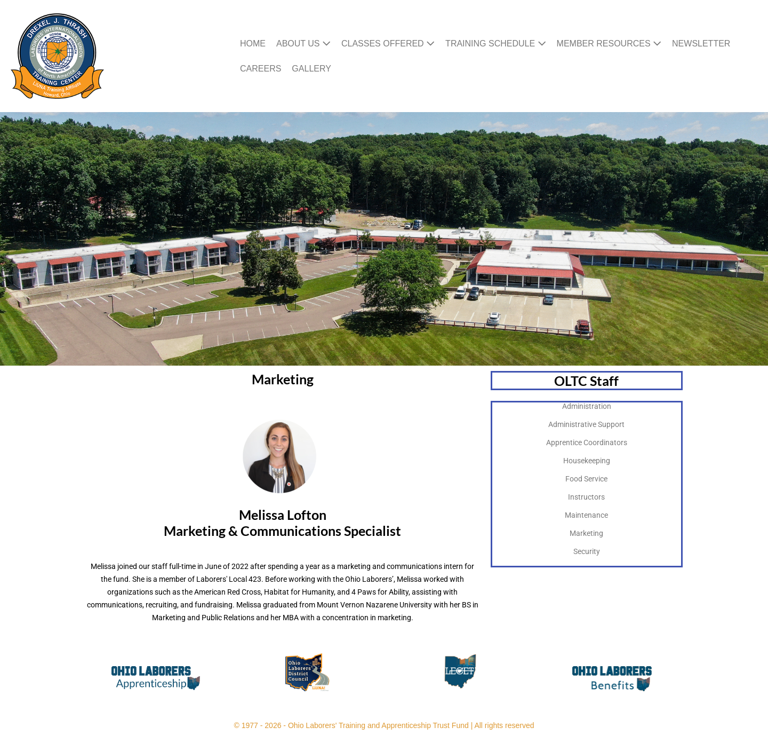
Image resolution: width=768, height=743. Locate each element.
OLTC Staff (586, 381)
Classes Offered (388, 43)
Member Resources (609, 43)
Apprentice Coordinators (586, 442)
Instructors (586, 497)
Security (586, 551)
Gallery (311, 68)
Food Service (586, 479)
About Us (303, 43)
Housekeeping (586, 460)
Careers (260, 68)
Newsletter (701, 43)
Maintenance (586, 515)
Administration (586, 406)
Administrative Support (586, 424)
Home (253, 43)
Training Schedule (495, 43)
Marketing (586, 533)
